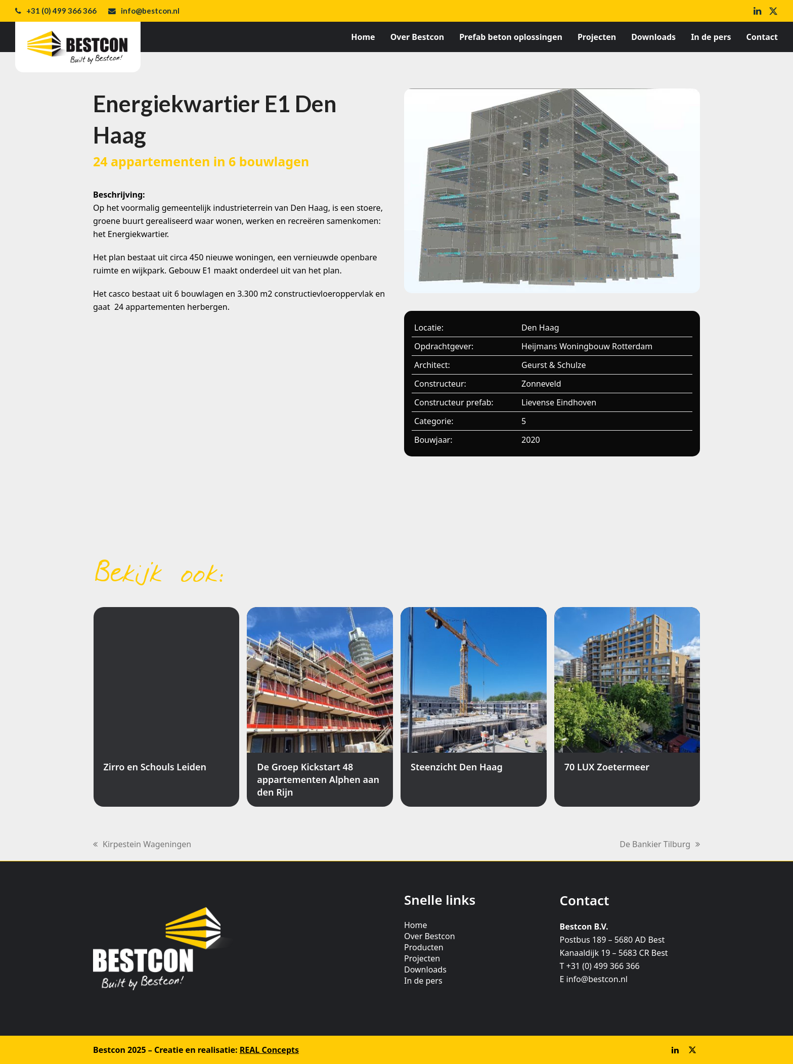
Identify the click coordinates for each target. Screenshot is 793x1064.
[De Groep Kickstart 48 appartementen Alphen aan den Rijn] (320, 707)
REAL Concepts (269, 1049)
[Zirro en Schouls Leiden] (167, 707)
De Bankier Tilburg (660, 845)
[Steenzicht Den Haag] (474, 707)
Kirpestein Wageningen (142, 845)
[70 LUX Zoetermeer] (627, 707)
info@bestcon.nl (150, 10)
